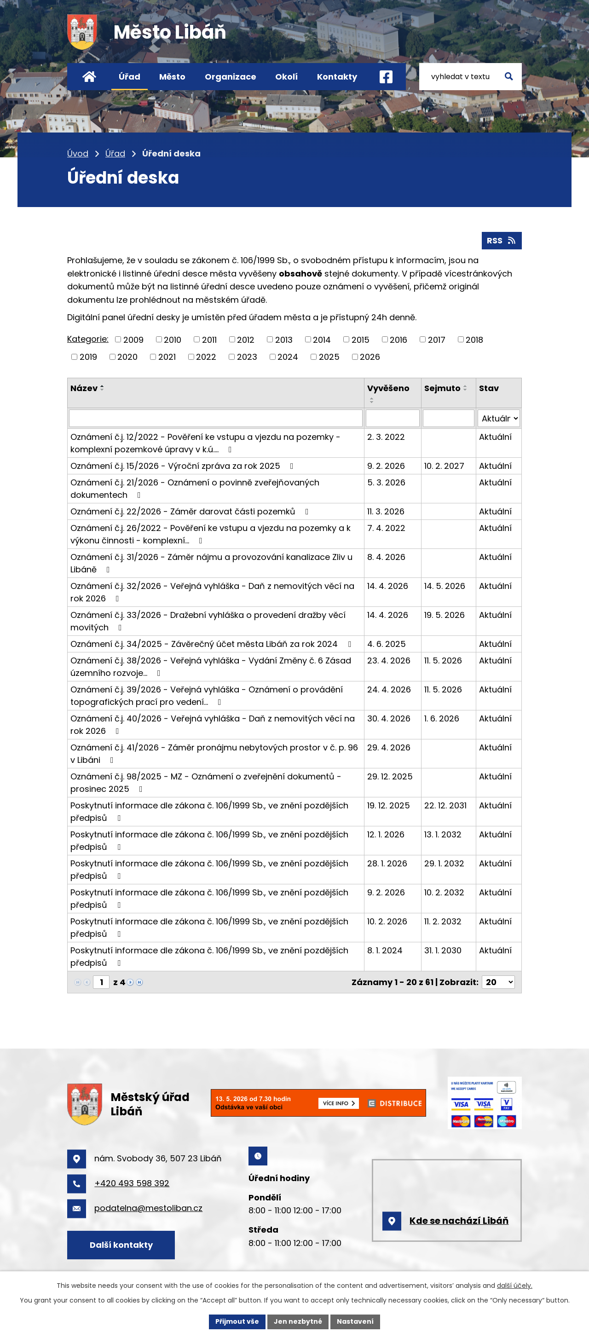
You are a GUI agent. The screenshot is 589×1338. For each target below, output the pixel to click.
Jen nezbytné (298, 1321)
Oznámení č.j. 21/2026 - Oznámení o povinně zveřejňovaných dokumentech (194, 489)
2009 (133, 339)
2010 (172, 339)
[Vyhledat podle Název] (216, 418)
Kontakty (337, 76)
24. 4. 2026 (389, 689)
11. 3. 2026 (385, 511)
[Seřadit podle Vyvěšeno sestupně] (372, 402)
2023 (247, 357)
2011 (209, 339)
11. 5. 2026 (443, 660)
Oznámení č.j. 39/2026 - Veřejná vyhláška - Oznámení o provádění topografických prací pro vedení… (206, 696)
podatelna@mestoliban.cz (148, 1208)
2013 (284, 339)
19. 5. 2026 (444, 615)
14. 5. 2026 (444, 586)
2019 (88, 357)
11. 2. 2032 (443, 921)
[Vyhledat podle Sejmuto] (448, 418)
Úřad (129, 76)
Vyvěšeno (388, 388)
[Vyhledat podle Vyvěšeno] (393, 418)
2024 (287, 357)
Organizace (230, 76)
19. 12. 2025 (388, 805)
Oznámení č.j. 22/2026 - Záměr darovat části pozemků (191, 511)
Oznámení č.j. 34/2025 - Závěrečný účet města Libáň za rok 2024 (212, 644)
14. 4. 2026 (387, 586)
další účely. (514, 1285)
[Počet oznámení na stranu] (498, 982)
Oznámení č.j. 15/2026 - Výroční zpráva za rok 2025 (183, 466)
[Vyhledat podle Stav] (499, 418)
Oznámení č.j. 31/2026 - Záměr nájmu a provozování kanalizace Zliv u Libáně (211, 563)
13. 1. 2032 (443, 834)
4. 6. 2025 (386, 644)
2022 (206, 357)
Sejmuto (442, 388)
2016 (398, 339)
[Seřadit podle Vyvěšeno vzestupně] (372, 398)
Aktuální (495, 437)
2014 (322, 339)
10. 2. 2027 (444, 466)
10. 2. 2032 (444, 892)
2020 (127, 357)
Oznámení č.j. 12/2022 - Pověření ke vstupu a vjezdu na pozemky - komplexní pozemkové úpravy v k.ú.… (205, 443)
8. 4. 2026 (386, 557)
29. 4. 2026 (388, 747)
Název (84, 388)
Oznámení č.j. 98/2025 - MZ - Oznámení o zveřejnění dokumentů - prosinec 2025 (205, 783)
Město (172, 76)
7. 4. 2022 (386, 528)
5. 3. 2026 (386, 482)
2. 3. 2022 (386, 437)
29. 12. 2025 (390, 776)
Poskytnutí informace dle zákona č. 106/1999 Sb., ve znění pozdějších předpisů (209, 812)
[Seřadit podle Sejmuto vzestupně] (466, 386)
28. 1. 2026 (387, 863)
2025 (329, 357)
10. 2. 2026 (387, 921)
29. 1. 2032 (444, 863)
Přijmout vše (237, 1321)
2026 (370, 357)
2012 (245, 339)
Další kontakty (121, 1245)
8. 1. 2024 (385, 950)
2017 (436, 339)
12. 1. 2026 (385, 834)
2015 (361, 339)
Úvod (89, 76)
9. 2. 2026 (386, 466)
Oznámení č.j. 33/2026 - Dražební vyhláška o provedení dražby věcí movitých (208, 621)
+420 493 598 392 (131, 1183)
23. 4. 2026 (388, 660)
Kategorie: (88, 339)
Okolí (286, 76)
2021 (167, 357)
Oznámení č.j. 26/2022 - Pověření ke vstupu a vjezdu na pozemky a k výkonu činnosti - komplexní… (210, 534)
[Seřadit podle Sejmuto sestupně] (466, 390)
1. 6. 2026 (441, 718)
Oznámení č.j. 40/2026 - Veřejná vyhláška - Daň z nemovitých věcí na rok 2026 (212, 725)
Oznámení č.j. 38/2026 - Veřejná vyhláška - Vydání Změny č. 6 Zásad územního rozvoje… (210, 667)
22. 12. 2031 (445, 805)
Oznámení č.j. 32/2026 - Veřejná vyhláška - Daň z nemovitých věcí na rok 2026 (212, 592)
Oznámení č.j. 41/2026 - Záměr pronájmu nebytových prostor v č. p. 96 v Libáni (214, 754)
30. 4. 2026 (388, 718)
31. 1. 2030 (443, 950)
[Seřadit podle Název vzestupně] (103, 386)
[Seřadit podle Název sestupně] (103, 390)
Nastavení (355, 1321)
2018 (474, 339)
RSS (502, 240)
